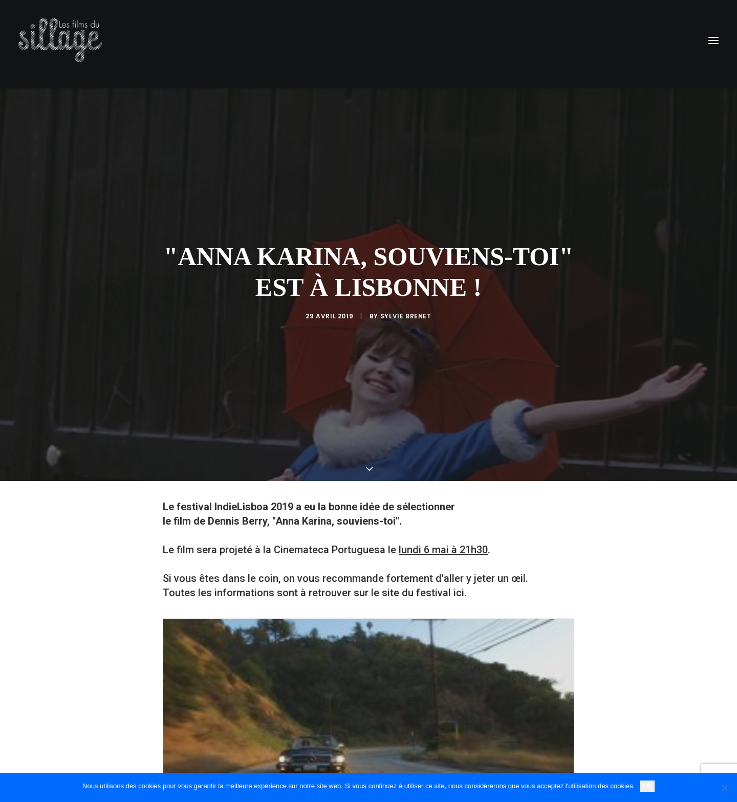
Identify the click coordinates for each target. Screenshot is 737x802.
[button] (713, 40)
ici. (460, 519)
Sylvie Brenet (405, 279)
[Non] (724, 788)
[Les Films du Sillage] (60, 40)
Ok (647, 786)
